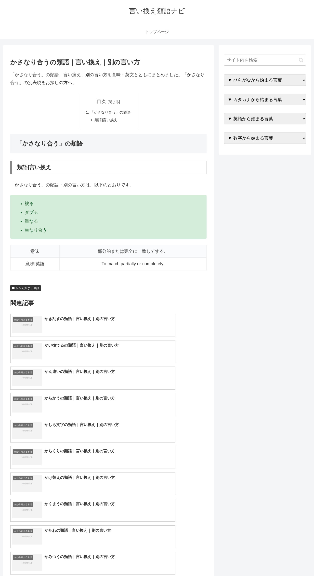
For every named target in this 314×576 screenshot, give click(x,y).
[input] (265, 60)
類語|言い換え (106, 120)
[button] (301, 60)
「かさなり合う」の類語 (110, 112)
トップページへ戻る (251, 560)
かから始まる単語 (25, 289)
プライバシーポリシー (289, 560)
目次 (101, 101)
